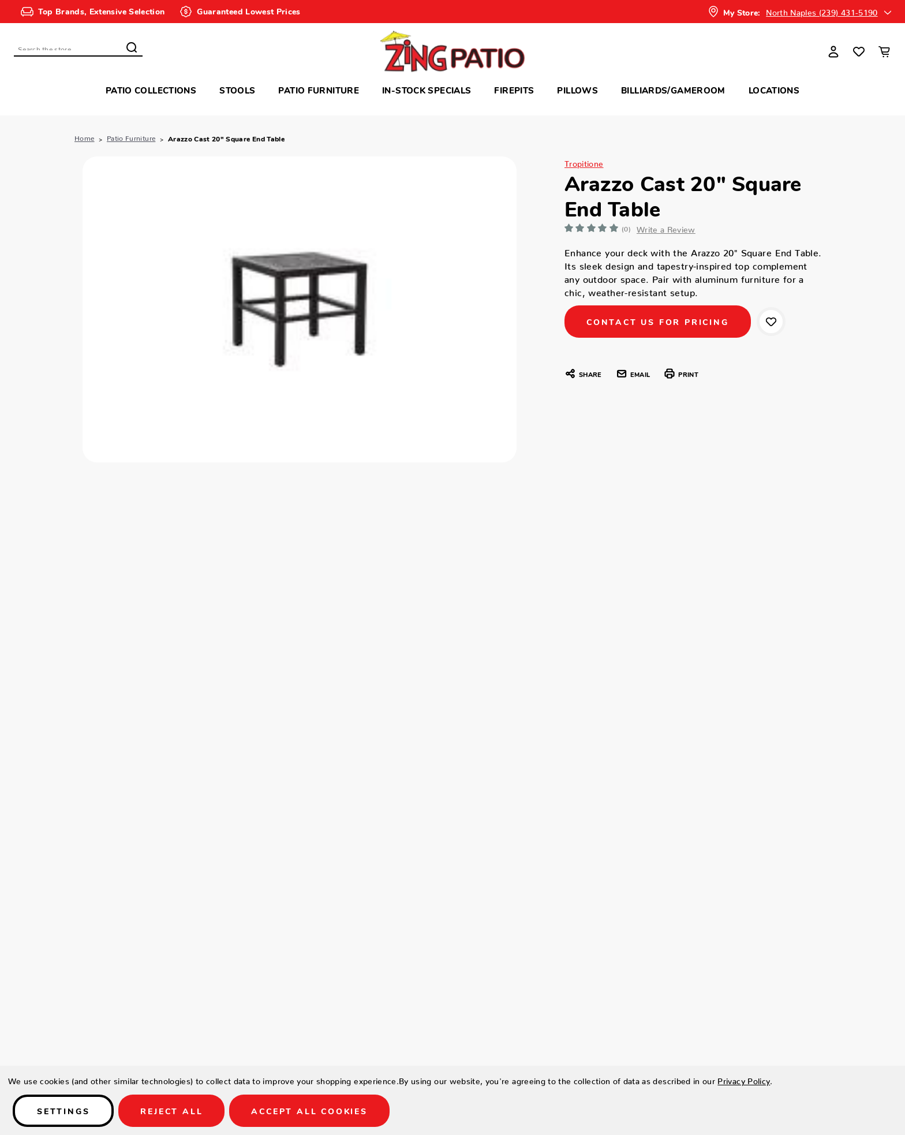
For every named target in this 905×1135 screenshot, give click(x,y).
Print (681, 373)
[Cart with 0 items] (884, 51)
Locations (774, 90)
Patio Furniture (318, 90)
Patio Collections (151, 90)
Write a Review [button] (667, 227)
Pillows (577, 90)
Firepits (514, 90)
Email (633, 373)
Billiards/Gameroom (673, 90)
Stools (237, 90)
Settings (63, 1111)
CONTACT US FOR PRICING (657, 321)
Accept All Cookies (309, 1111)
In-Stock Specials (426, 90)
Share (582, 373)
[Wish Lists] (858, 51)
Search (132, 47)
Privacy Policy (743, 1079)
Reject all (171, 1111)
